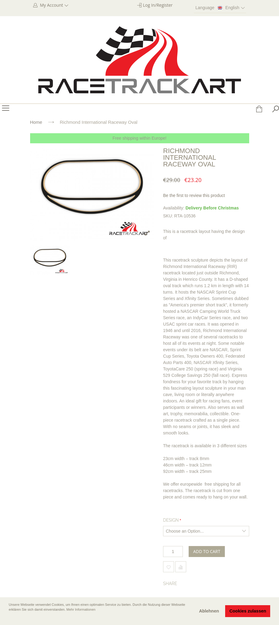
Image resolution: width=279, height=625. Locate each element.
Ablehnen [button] (209, 611)
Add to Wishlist (168, 566)
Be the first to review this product (194, 195)
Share (170, 583)
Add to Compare (180, 566)
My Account (53, 5)
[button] (9, 618)
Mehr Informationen (80, 609)
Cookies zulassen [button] (247, 611)
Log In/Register (158, 5)
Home (36, 122)
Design (171, 520)
